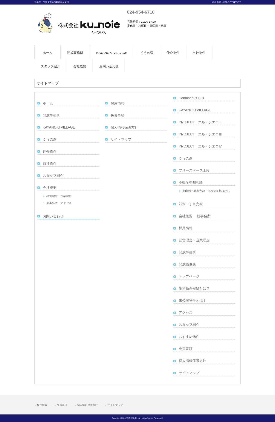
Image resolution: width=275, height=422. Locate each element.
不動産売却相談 (191, 182)
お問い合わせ (53, 216)
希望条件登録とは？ (194, 288)
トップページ (189, 276)
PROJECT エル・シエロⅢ (200, 134)
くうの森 (50, 139)
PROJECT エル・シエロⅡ (200, 122)
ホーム (48, 103)
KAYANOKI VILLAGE (59, 127)
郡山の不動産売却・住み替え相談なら (206, 190)
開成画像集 (187, 264)
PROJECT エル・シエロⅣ (200, 146)
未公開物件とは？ (192, 300)
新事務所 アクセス (59, 203)
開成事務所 (51, 115)
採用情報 (117, 103)
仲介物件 (50, 151)
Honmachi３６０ (192, 98)
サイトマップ (121, 139)
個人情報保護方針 (124, 127)
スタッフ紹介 (53, 175)
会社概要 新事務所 (195, 216)
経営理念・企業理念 (59, 196)
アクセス (185, 312)
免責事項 (117, 115)
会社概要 (50, 187)
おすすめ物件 (189, 336)
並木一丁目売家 (191, 204)
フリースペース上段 (194, 170)
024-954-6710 (140, 11)
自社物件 (50, 163)
